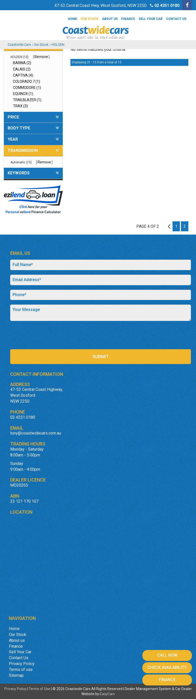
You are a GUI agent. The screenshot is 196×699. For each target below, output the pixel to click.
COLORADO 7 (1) (26, 81)
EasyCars (107, 694)
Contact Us (176, 19)
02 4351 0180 (166, 5)
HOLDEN (58, 44)
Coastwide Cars (19, 44)
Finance (128, 19)
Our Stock (90, 19)
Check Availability (167, 667)
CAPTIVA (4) (23, 75)
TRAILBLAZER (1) (27, 100)
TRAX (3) (20, 106)
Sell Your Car (151, 19)
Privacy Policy (21, 663)
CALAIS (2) (22, 69)
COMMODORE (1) (27, 88)
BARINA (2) (22, 63)
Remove (41, 57)
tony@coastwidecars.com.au (35, 433)
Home (72, 19)
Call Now (167, 655)
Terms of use (21, 669)
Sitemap (16, 675)
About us (110, 19)
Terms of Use (40, 689)
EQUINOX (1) (23, 94)
